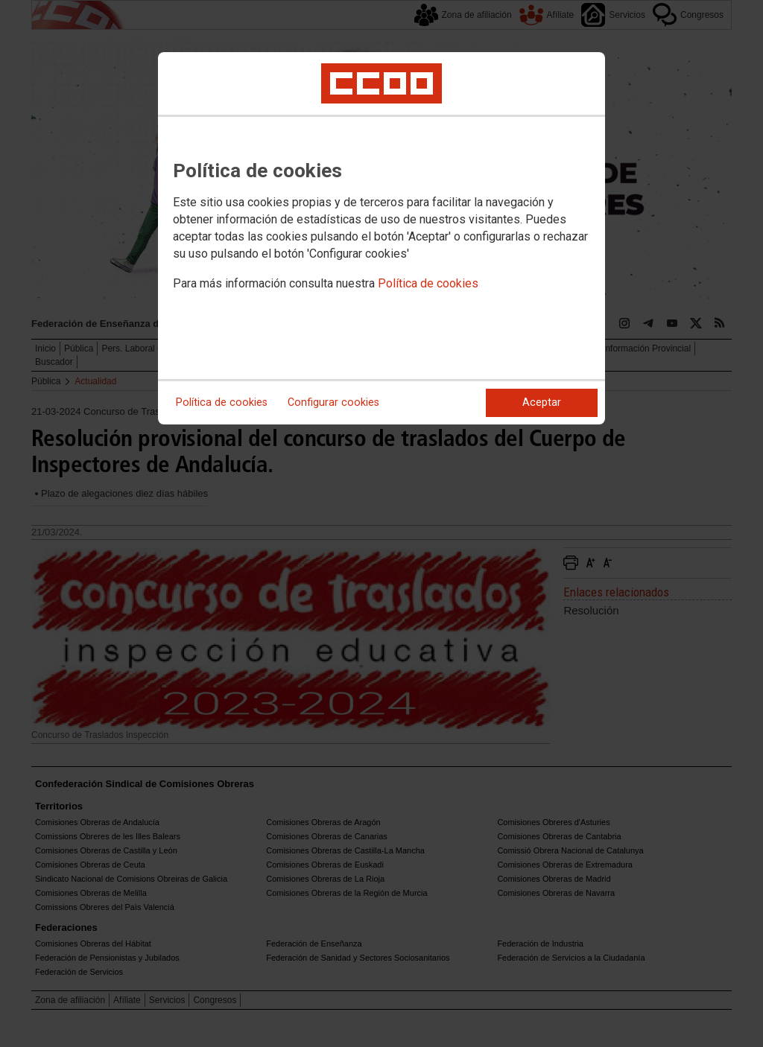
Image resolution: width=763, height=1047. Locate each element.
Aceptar (541, 402)
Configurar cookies (333, 402)
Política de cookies (428, 283)
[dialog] (381, 238)
